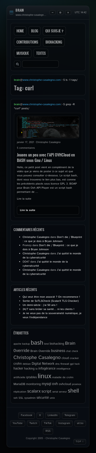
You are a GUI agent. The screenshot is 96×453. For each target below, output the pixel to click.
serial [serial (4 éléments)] (55, 392)
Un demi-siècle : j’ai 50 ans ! (40, 305)
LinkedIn (53, 415)
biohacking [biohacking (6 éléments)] (57, 343)
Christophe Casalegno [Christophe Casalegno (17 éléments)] (37, 357)
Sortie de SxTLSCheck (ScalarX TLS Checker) (51, 301)
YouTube (18, 423)
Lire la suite (24, 199)
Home (20, 31)
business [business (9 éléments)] (58, 351)
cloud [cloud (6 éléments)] (65, 358)
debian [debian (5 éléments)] (27, 364)
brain (20, 10)
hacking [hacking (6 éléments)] (29, 368)
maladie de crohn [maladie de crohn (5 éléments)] (62, 377)
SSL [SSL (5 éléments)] (21, 398)
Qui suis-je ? (54, 31)
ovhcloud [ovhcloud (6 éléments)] (65, 384)
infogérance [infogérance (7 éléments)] (47, 368)
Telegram (69, 415)
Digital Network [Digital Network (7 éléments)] (43, 364)
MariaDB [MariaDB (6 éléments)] (19, 384)
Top (80, 441)
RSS (48, 431)
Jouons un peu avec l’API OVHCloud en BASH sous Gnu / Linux (46, 157)
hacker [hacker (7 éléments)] (18, 368)
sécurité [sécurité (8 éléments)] (43, 397)
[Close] (68, 12)
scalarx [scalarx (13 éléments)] (33, 391)
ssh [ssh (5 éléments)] (15, 398)
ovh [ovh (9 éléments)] (55, 384)
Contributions (27, 42)
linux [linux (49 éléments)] (44, 376)
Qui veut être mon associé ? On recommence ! (51, 297)
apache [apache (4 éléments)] (17, 344)
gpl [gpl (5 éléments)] (72, 364)
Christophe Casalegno (36, 237)
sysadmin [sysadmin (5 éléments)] (29, 398)
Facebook (26, 415)
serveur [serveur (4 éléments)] (63, 392)
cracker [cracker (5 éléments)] (74, 358)
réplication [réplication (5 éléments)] (19, 392)
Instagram (64, 423)
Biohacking (53, 42)
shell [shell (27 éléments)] (73, 391)
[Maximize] (60, 12)
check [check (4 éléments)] (75, 351)
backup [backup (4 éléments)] (26, 344)
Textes (41, 53)
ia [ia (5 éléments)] (36, 369)
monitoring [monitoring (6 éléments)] (33, 384)
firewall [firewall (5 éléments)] (64, 364)
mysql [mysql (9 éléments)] (46, 384)
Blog (34, 31)
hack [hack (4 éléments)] (77, 364)
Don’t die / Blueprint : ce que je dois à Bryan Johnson (52, 239)
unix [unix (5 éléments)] (52, 398)
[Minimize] (53, 12)
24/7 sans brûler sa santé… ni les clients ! (48, 309)
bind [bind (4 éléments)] (46, 344)
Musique (22, 53)
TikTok (47, 423)
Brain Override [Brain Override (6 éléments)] (40, 351)
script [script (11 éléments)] (46, 391)
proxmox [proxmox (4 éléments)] (76, 384)
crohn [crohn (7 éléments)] (17, 364)
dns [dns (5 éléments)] (57, 364)
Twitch (33, 423)
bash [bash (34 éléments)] (37, 342)
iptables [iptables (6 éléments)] (31, 377)
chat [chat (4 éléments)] (68, 351)
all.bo (80, 423)
